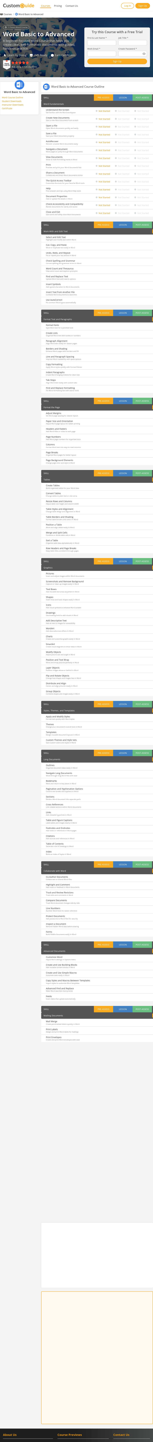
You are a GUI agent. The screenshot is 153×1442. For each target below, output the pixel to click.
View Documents (54, 157)
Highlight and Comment (58, 884)
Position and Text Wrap (57, 659)
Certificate (7, 108)
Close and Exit (53, 212)
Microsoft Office (79, 1411)
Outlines (50, 765)
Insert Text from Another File (60, 292)
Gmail (60, 1390)
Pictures (50, 573)
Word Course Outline (12, 97)
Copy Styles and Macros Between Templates (68, 980)
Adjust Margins (53, 413)
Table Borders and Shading (59, 517)
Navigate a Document (56, 149)
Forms (49, 931)
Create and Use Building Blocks (61, 964)
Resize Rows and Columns (59, 501)
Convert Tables (53, 493)
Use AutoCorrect (54, 299)
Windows (91, 1414)
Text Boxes (51, 589)
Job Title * (123, 38)
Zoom (100, 1425)
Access (60, 1411)
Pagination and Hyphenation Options (64, 788)
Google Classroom (65, 1393)
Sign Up (142, 5)
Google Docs (81, 1393)
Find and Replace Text (57, 276)
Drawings (50, 612)
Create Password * (127, 49)
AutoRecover (52, 141)
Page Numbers (53, 436)
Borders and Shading (56, 348)
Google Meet (63, 1399)
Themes (50, 724)
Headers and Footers (56, 428)
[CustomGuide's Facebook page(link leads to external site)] (124, 1399)
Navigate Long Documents (59, 773)
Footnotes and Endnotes (58, 828)
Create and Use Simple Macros (61, 972)
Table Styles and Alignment (59, 509)
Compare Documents (56, 900)
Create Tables (53, 485)
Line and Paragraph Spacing (60, 356)
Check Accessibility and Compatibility (64, 204)
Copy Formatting (54, 364)
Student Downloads (11, 101)
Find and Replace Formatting (60, 388)
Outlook (61, 1414)
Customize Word (54, 957)
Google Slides (93, 1396)
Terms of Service (131, 1437)
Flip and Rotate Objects (57, 675)
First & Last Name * (97, 38)
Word (100, 1414)
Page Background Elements (59, 460)
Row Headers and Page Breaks (61, 548)
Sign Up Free (97, 1262)
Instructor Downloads (12, 104)
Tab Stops (51, 380)
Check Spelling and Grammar (60, 260)
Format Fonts (52, 325)
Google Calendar (72, 1390)
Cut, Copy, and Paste (56, 244)
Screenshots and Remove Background (65, 581)
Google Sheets (78, 1396)
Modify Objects (53, 652)
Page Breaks (52, 452)
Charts (49, 636)
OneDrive (92, 1411)
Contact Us (72, 5)
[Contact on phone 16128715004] (131, 1388)
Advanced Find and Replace (60, 988)
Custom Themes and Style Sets (61, 740)
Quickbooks (90, 1425)
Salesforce (78, 1425)
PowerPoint (72, 1414)
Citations (50, 836)
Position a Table (54, 524)
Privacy (146, 1437)
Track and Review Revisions (59, 892)
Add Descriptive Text (56, 620)
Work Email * (93, 49)
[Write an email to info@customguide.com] (131, 1393)
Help (48, 188)
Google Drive (94, 1393)
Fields (49, 996)
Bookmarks (51, 780)
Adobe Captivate (64, 1425)
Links (48, 812)
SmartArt (50, 644)
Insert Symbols (53, 284)
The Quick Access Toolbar (58, 180)
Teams (82, 1414)
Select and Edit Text (56, 237)
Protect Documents (55, 916)
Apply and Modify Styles (58, 716)
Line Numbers (53, 908)
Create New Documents (58, 117)
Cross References (54, 804)
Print (48, 164)
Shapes (49, 597)
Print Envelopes (53, 1037)
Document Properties (56, 196)
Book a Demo (126, 1411)
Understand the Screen (57, 109)
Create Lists (52, 333)
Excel (67, 1411)
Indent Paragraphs (55, 372)
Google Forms (63, 1396)
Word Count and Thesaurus (60, 268)
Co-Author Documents (57, 876)
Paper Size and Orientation (59, 421)
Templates (51, 732)
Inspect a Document (56, 923)
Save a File (51, 133)
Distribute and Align (56, 683)
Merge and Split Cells (56, 532)
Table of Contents (55, 843)
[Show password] (144, 53)
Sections (50, 796)
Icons (48, 604)
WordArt (50, 628)
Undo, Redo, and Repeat (58, 252)
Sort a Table (52, 540)
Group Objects (53, 691)
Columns (50, 444)
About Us (10, 1379)
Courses (45, 5)
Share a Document (55, 172)
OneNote (103, 1411)
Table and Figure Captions (59, 820)
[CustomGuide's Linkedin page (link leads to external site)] (116, 1399)
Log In (127, 5)
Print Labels (52, 1029)
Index (48, 851)
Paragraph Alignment (56, 340)
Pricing (58, 5)
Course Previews (69, 1379)
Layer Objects (53, 667)
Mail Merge (51, 1021)
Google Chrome (88, 1390)
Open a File (51, 125)
